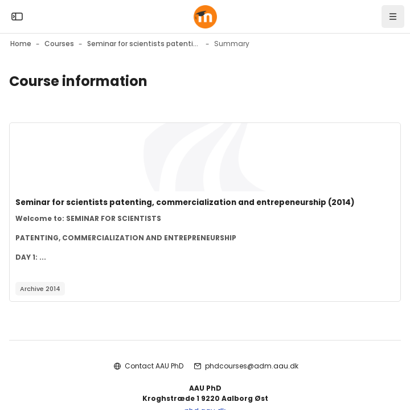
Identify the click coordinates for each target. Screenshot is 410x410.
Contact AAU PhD (154, 366)
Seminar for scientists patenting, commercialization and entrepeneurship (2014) (185, 202)
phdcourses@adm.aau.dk (251, 366)
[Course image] (205, 157)
